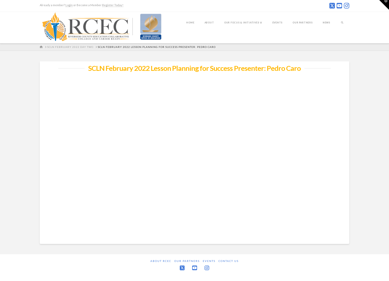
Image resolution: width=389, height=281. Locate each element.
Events (209, 260)
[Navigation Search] (342, 26)
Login (69, 5)
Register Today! (112, 5)
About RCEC (160, 260)
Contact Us (228, 260)
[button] (384, 5)
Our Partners (187, 260)
